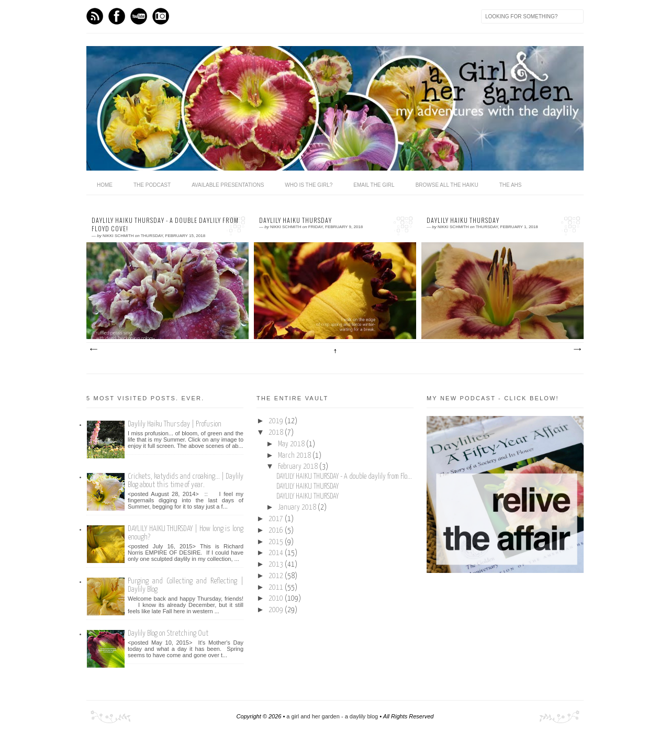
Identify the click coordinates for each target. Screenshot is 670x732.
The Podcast (152, 185)
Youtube (138, 16)
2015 (277, 542)
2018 (277, 432)
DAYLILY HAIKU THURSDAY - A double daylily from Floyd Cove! (165, 224)
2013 (277, 564)
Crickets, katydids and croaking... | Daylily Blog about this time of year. (185, 480)
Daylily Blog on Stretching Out (168, 633)
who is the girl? (308, 185)
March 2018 (295, 455)
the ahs (510, 185)
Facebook (116, 16)
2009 (277, 610)
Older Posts (577, 349)
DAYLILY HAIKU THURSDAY (295, 220)
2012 (277, 576)
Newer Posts (93, 349)
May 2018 (292, 444)
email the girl (373, 185)
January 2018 (298, 507)
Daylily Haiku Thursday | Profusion (174, 424)
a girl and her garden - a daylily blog (332, 716)
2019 (277, 421)
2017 (277, 519)
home (105, 185)
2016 (277, 530)
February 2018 (298, 466)
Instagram (160, 16)
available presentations (228, 185)
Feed (94, 16)
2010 (277, 598)
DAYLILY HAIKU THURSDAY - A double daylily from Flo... (344, 476)
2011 (277, 587)
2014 (277, 553)
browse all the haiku (447, 185)
